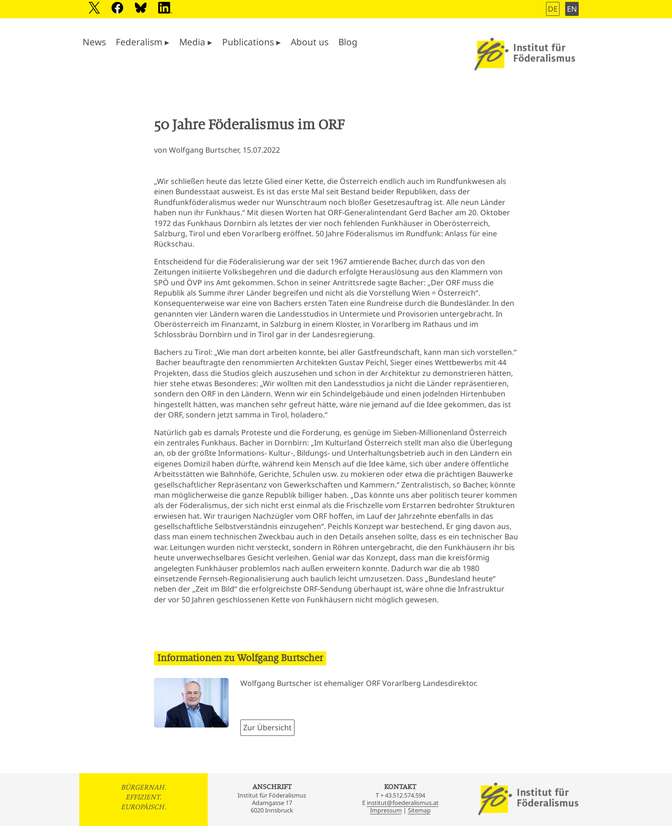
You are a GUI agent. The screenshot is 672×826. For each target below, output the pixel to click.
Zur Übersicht (267, 727)
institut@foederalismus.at (403, 802)
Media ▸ (195, 41)
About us (310, 41)
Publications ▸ (251, 41)
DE (553, 9)
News (94, 41)
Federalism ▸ (142, 41)
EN (572, 9)
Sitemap (419, 810)
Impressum (386, 810)
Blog (347, 41)
